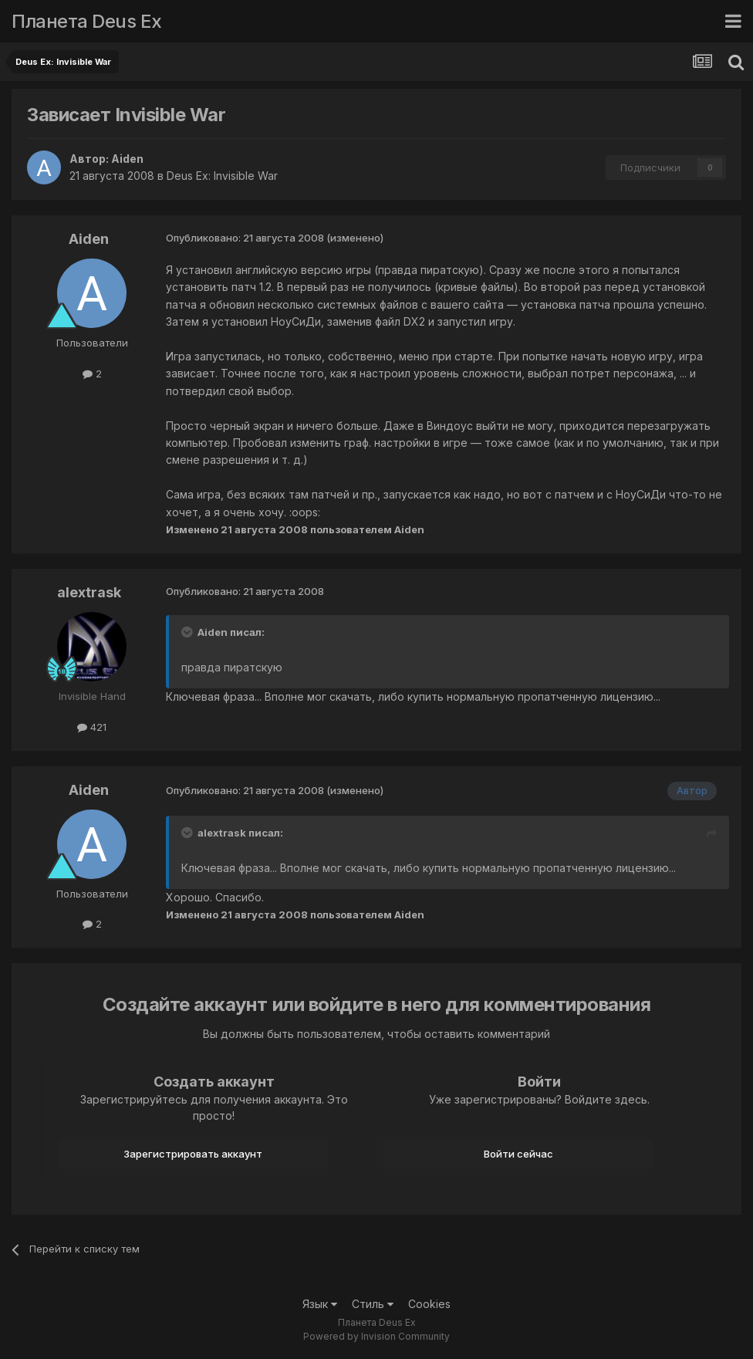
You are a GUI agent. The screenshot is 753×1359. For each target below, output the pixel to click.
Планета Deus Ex (87, 21)
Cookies (429, 1303)
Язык (319, 1303)
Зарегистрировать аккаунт (192, 1154)
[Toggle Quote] (188, 632)
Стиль (372, 1303)
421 (91, 727)
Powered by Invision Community (376, 1336)
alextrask (89, 592)
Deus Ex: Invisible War (222, 175)
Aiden (127, 158)
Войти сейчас (518, 1154)
